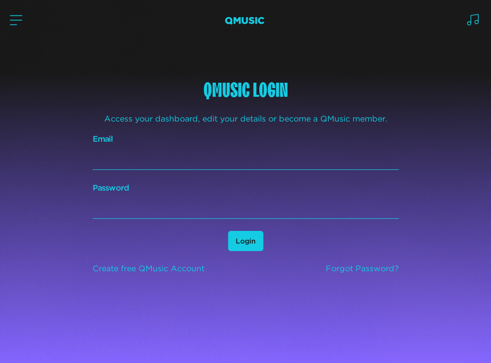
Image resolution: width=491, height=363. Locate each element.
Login (246, 241)
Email (103, 139)
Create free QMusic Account (148, 268)
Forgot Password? (362, 268)
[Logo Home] (244, 20)
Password (111, 188)
